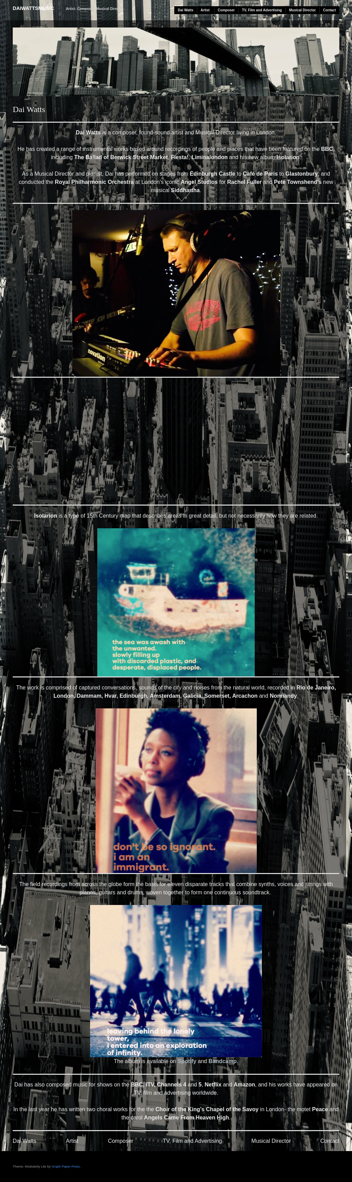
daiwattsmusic (33, 8)
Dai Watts (185, 10)
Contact (329, 10)
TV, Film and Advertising (262, 10)
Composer (226, 10)
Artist (205, 10)
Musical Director (302, 10)
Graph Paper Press (66, 1166)
